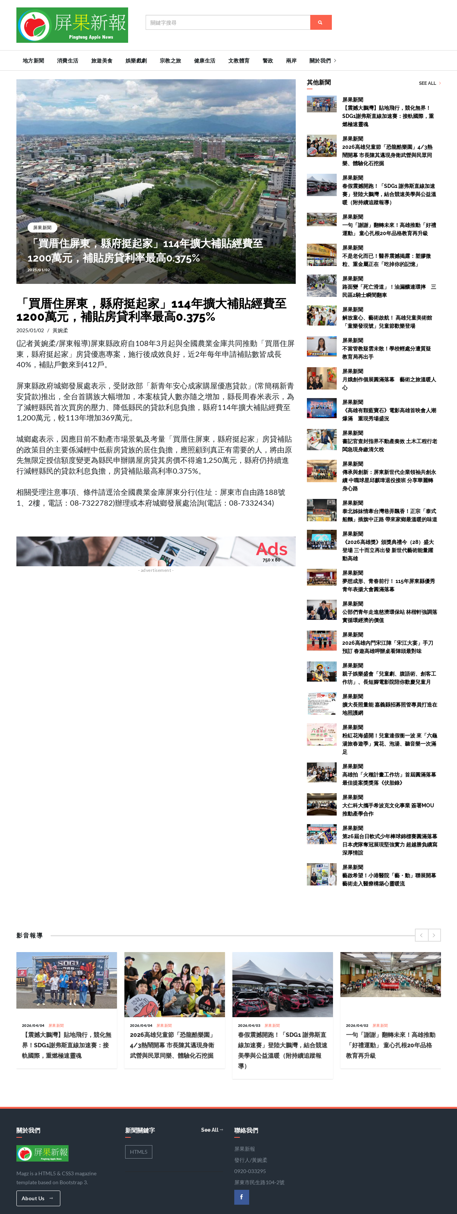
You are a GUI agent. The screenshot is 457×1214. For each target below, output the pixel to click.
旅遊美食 (102, 61)
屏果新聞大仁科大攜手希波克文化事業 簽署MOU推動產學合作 (388, 805)
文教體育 (239, 61)
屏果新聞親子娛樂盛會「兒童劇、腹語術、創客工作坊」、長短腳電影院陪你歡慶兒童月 (389, 673)
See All (430, 82)
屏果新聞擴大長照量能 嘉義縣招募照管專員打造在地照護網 (389, 704)
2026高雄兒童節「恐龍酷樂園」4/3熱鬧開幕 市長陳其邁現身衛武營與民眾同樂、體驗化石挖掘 (173, 1044)
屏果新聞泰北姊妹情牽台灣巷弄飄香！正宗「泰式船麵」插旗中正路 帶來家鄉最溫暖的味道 (389, 510)
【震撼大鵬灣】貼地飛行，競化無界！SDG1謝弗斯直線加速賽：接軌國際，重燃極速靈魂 (66, 1044)
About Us (37, 1197)
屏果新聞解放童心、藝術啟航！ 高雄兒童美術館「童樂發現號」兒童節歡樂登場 (387, 317)
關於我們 (323, 61)
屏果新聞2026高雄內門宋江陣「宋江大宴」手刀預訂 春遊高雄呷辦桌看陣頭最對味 (387, 642)
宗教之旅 (170, 61)
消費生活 (68, 61)
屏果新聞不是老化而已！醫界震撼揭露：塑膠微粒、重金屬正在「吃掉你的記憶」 (386, 255)
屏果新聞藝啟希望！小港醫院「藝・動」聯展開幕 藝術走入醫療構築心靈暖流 (389, 875)
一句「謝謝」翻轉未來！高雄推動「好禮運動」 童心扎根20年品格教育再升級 (390, 1044)
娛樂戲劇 (136, 61)
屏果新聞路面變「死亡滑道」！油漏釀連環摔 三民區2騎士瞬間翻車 (389, 286)
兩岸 (291, 61)
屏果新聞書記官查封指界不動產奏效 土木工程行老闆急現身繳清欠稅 (389, 440)
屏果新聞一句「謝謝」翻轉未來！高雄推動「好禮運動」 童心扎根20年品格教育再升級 (389, 224)
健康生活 (205, 61)
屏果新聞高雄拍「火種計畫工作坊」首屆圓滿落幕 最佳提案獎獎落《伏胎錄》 (391, 774)
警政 (268, 61)
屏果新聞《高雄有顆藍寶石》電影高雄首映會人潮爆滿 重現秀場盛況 (389, 409)
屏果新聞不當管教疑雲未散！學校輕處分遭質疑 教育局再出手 (389, 348)
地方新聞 (33, 61)
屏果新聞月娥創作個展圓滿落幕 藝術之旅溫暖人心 (389, 379)
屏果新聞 (42, 226)
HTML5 (138, 1150)
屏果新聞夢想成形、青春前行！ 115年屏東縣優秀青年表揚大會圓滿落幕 (388, 580)
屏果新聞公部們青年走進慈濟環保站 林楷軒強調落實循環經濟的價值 (389, 611)
